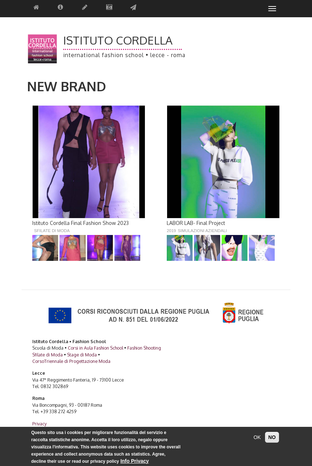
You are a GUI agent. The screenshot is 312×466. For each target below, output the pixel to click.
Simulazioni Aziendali (202, 230)
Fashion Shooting (144, 348)
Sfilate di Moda (52, 230)
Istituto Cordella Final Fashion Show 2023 (80, 223)
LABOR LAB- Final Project (196, 223)
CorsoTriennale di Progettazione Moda (71, 361)
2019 (171, 230)
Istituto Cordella (117, 40)
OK (257, 440)
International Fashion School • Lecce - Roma (124, 55)
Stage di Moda (82, 354)
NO (272, 440)
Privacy (39, 423)
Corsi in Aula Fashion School (95, 348)
